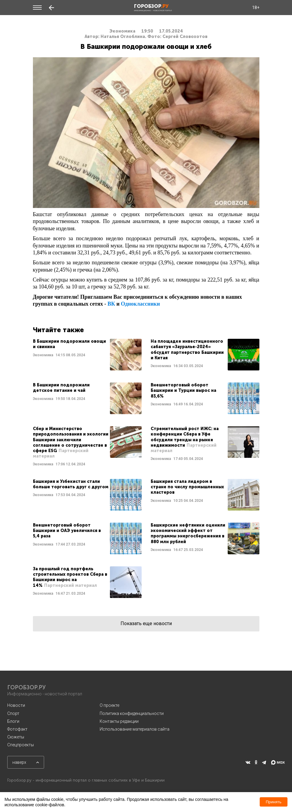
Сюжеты (15, 737)
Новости (16, 705)
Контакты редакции (119, 721)
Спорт (13, 713)
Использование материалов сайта (134, 729)
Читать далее (87, 354)
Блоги (13, 721)
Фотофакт (17, 729)
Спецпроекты (20, 744)
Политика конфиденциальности (132, 713)
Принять (273, 802)
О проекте (109, 705)
